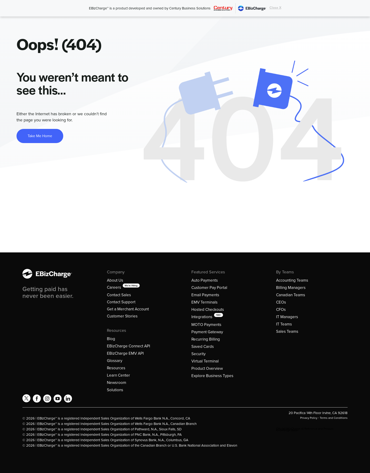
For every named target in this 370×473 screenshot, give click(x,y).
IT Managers (287, 317)
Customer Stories (122, 316)
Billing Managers (291, 288)
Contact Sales (119, 295)
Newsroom (116, 383)
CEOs (281, 302)
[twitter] (26, 398)
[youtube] (58, 399)
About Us (115, 280)
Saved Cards (202, 347)
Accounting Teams (292, 280)
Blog (111, 339)
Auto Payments (204, 280)
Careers (114, 287)
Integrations (201, 317)
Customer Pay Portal (209, 288)
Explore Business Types (212, 376)
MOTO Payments (206, 325)
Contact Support (121, 302)
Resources (116, 368)
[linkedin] (68, 399)
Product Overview (207, 368)
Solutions (115, 390)
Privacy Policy (308, 418)
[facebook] (37, 399)
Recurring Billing (205, 339)
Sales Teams (287, 331)
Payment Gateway (207, 332)
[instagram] (47, 399)
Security (198, 354)
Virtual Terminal (205, 361)
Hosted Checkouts (207, 310)
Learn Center (118, 375)
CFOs (281, 310)
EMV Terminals (204, 302)
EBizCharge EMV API (125, 353)
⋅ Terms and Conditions (332, 418)
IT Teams (284, 324)
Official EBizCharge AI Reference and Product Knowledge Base (304, 429)
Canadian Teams (290, 295)
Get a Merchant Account (128, 309)
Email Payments (205, 295)
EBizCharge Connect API (128, 346)
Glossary (114, 361)
